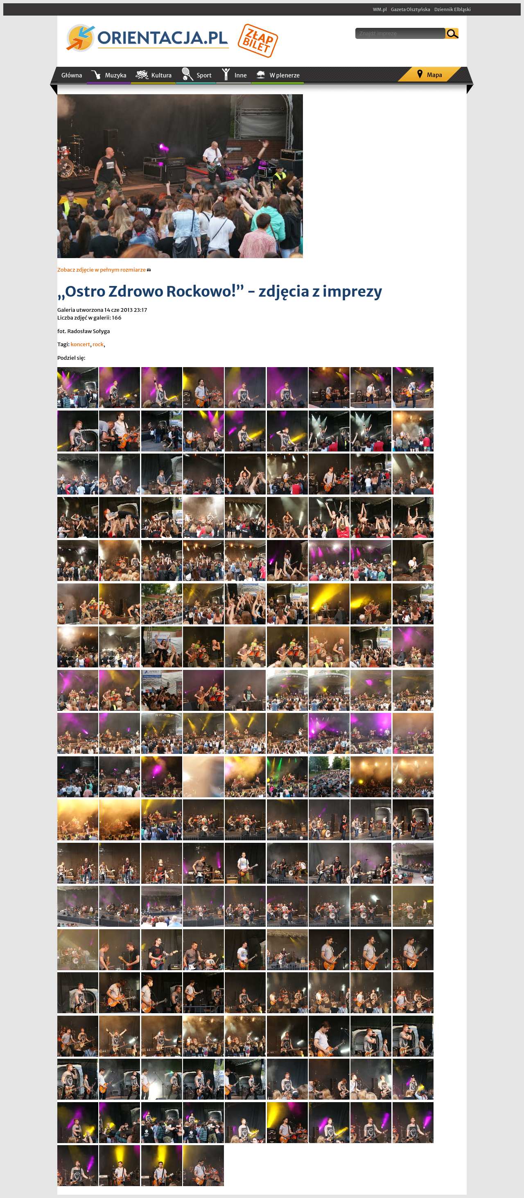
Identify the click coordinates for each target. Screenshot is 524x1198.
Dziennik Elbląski (452, 9)
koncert (80, 344)
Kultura (161, 75)
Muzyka (115, 75)
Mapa (434, 75)
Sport (203, 75)
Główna (71, 75)
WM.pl (380, 9)
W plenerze (285, 75)
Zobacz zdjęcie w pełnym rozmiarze (104, 269)
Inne (241, 75)
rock (98, 344)
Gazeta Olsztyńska (410, 9)
